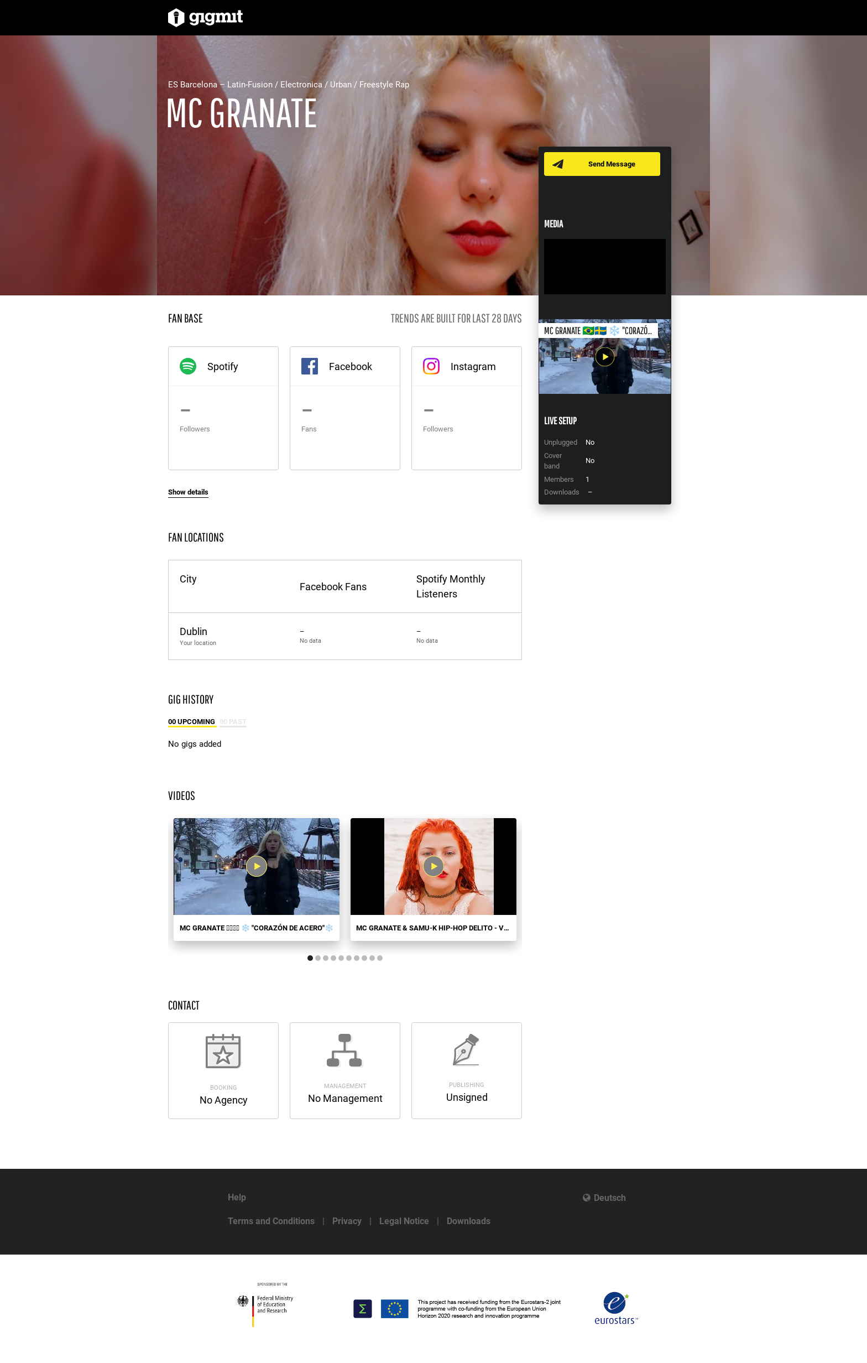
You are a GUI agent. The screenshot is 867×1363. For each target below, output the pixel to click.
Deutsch (610, 1198)
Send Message (611, 164)
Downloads (468, 1221)
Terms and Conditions (271, 1221)
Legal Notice (404, 1221)
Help (237, 1197)
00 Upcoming (192, 721)
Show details (188, 492)
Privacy (347, 1221)
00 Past (233, 721)
